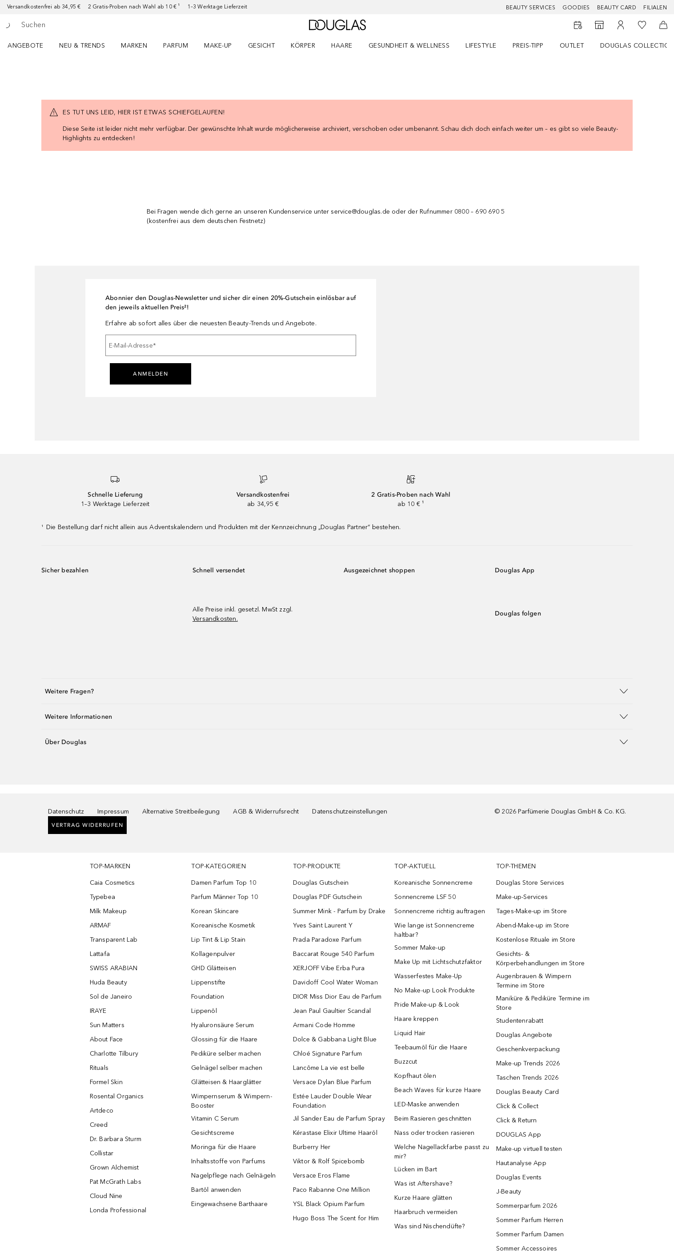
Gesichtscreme (212, 1133)
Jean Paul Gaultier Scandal (332, 1011)
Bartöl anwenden (216, 1190)
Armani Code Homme (324, 1025)
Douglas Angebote (524, 1035)
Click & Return (516, 1120)
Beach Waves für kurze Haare (437, 1090)
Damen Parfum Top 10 (223, 883)
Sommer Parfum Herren (529, 1220)
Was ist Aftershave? (423, 1183)
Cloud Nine (106, 1196)
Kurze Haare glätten (423, 1198)
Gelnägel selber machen (226, 1068)
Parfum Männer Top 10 (224, 897)
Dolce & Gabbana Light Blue (335, 1039)
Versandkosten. (215, 619)
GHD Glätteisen (213, 968)
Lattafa (100, 954)
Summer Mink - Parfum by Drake (339, 911)
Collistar (102, 1153)
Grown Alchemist (114, 1167)
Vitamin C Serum (215, 1118)
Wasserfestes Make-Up (428, 976)
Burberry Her (311, 1147)
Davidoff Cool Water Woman (335, 982)
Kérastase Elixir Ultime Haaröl (335, 1133)
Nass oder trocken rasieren (434, 1133)
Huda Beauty (108, 982)
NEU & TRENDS (82, 45)
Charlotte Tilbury (114, 1053)
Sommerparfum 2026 (526, 1206)
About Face (106, 1039)
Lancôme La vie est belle (329, 1068)
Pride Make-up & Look (426, 1004)
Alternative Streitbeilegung (181, 811)
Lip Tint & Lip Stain (218, 939)
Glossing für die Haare (224, 1039)
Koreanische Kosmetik (223, 925)
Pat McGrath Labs (115, 1182)
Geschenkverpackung (528, 1049)
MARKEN (134, 45)
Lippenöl (204, 1011)
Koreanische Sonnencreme (433, 883)
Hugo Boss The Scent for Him (336, 1218)
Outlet (572, 45)
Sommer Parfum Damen (530, 1234)
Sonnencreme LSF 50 (425, 897)
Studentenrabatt (519, 1020)
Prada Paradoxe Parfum (327, 939)
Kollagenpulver (213, 954)
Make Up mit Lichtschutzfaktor (438, 962)
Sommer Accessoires (527, 1248)
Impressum (113, 811)
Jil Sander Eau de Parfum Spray (339, 1118)
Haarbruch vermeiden (425, 1212)
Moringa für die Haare (223, 1147)
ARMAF (100, 925)
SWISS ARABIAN (114, 968)
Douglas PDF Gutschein (327, 897)
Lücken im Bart (415, 1169)
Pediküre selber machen (226, 1053)
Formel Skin (106, 1082)
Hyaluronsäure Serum (222, 1025)
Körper (303, 45)
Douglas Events (519, 1177)
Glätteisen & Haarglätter (226, 1082)
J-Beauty (509, 1191)
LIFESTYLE (481, 45)
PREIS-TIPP (528, 45)
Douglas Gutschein (321, 883)
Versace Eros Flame (321, 1175)
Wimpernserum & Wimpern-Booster (231, 1101)
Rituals (99, 1068)
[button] (337, 691)
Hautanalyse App (521, 1163)
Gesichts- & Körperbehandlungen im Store (540, 958)
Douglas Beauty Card (527, 1092)
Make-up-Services (522, 897)
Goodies (576, 7)
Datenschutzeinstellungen (349, 811)
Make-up (218, 45)
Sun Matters (107, 1025)
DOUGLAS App (518, 1134)
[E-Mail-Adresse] (230, 345)
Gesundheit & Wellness (409, 45)
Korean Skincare (215, 911)
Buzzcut (405, 1061)
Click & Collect (517, 1106)
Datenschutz (66, 811)
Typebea (102, 897)
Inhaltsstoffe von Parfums (228, 1161)
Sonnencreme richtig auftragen (439, 911)
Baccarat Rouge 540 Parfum (333, 954)
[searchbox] (86, 25)
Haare (342, 45)
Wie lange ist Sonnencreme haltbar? (434, 930)
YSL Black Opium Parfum (329, 1204)
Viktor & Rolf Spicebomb (329, 1161)
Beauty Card (617, 7)
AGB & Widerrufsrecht (266, 811)
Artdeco (101, 1110)
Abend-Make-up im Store (532, 925)
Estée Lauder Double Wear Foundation (332, 1101)
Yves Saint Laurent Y (323, 925)
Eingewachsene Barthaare (229, 1204)
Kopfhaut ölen (415, 1076)
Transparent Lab (114, 939)
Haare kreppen (416, 1019)
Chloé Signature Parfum (327, 1053)
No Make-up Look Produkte (434, 990)
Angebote (25, 45)
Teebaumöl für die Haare (430, 1047)
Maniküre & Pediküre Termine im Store (543, 1003)
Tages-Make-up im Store (531, 911)
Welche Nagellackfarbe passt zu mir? (441, 1151)
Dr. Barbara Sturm (115, 1139)
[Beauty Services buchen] (578, 25)
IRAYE (98, 1011)
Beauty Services (531, 7)
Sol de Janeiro (111, 996)
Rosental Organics (117, 1096)
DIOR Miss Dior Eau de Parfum (337, 996)
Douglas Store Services (530, 883)
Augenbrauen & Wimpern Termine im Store (533, 980)
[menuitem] (31, 45)
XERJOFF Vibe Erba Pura (329, 968)
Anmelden (150, 374)
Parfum (175, 45)
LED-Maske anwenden (426, 1104)
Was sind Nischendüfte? (429, 1226)
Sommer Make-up (419, 947)
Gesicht (261, 45)
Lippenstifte (208, 982)
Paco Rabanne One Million (331, 1190)
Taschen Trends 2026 (527, 1077)
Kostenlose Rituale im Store (535, 939)
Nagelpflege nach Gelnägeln (233, 1175)
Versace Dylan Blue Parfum (332, 1082)
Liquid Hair (409, 1033)
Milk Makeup (108, 911)
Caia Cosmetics (112, 883)
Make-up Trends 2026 (528, 1063)
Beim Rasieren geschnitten (432, 1118)
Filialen (655, 7)
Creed (99, 1125)
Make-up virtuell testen (529, 1149)
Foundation (207, 996)
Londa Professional (118, 1210)
